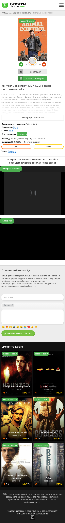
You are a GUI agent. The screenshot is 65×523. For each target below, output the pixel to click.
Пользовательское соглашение (32, 513)
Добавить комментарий (18, 333)
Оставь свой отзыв (13, 270)
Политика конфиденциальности (42, 511)
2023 (15, 127)
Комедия (12, 151)
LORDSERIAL (6, 13)
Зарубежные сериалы (22, 13)
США (11, 130)
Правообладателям (16, 511)
